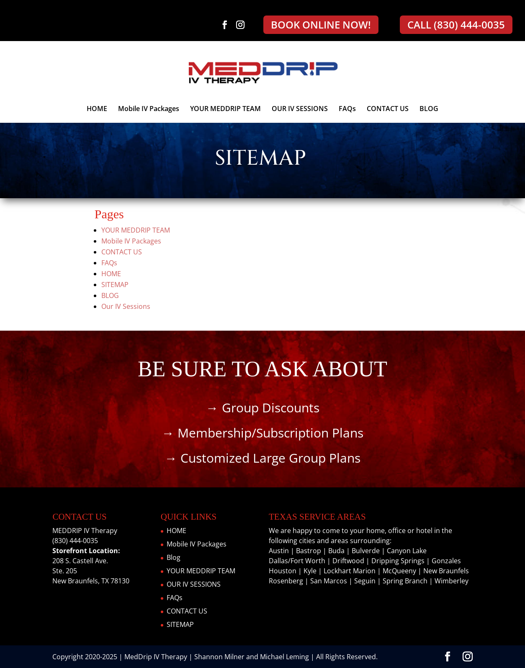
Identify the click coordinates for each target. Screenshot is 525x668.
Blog (173, 557)
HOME (97, 109)
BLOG (428, 109)
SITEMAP (115, 284)
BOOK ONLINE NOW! (321, 24)
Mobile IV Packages (148, 109)
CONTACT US (388, 109)
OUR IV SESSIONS (300, 109)
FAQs (347, 109)
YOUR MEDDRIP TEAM (225, 109)
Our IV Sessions (125, 306)
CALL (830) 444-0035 (456, 24)
